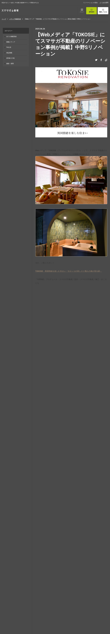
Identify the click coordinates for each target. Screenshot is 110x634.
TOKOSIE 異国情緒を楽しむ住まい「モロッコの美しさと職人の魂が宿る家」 (68, 271)
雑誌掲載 (9, 53)
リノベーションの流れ (90, 2)
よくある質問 (104, 2)
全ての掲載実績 (11, 36)
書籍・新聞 (10, 63)
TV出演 (8, 47)
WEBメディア (10, 42)
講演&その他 (10, 58)
